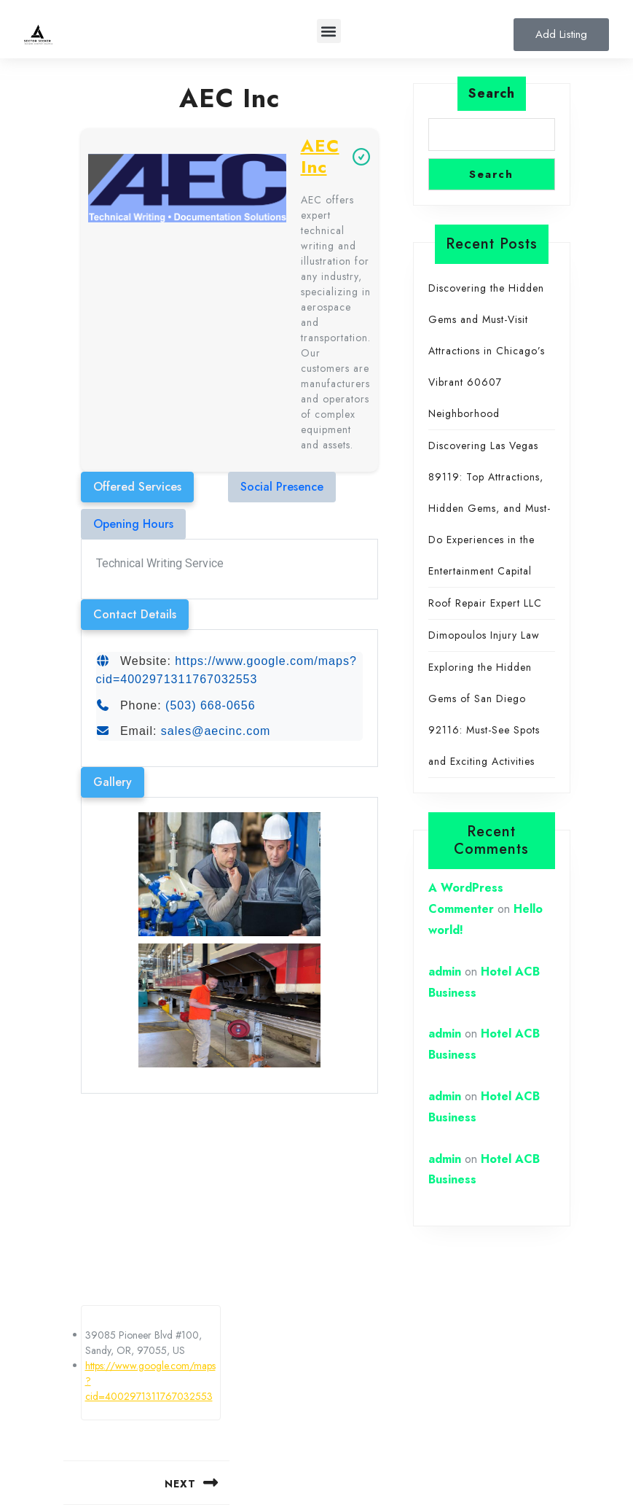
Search (491, 93)
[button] (329, 31)
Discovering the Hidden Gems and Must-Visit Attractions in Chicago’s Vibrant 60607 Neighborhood (486, 351)
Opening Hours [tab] (133, 523)
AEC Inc (320, 157)
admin (444, 971)
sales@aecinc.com (216, 731)
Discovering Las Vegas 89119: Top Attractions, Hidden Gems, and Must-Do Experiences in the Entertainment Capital (489, 508)
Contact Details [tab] (134, 614)
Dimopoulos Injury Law (484, 635)
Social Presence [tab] (281, 486)
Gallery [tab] (112, 782)
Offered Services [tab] (137, 486)
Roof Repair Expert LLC (485, 603)
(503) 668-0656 (210, 705)
